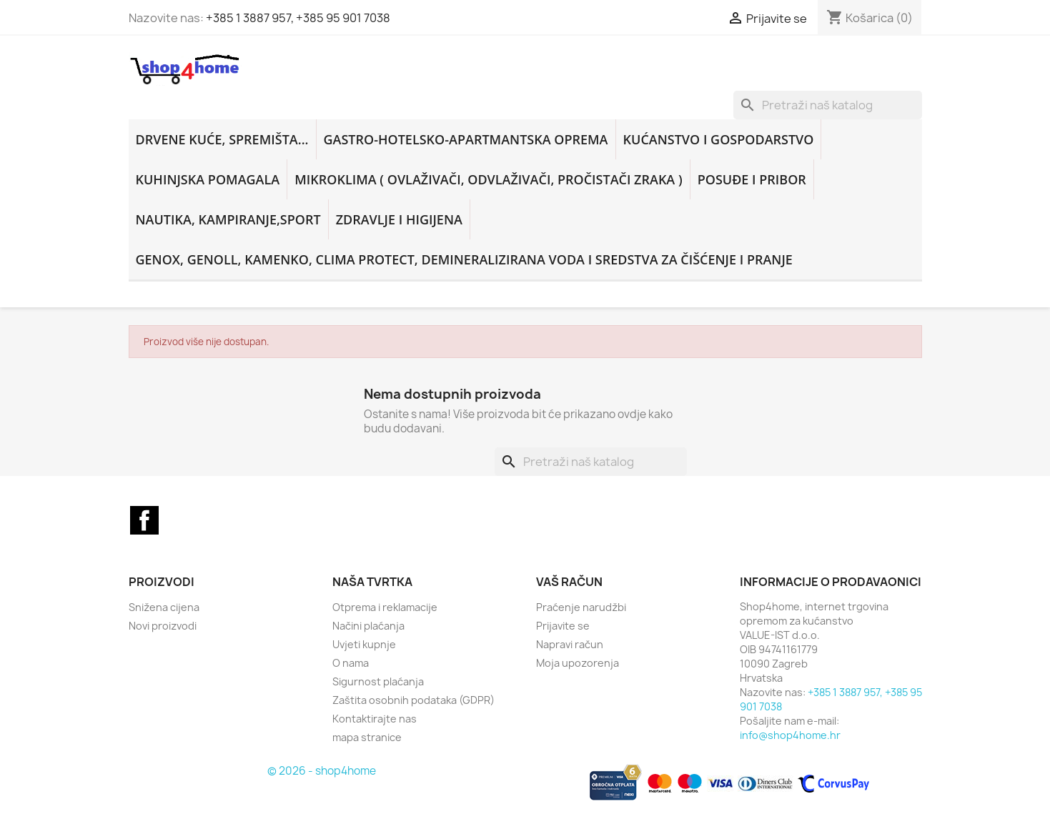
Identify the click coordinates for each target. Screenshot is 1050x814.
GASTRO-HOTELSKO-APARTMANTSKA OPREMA (466, 139)
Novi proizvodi (163, 625)
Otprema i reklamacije (384, 607)
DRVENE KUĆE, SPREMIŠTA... (222, 139)
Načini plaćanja (368, 625)
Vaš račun (569, 582)
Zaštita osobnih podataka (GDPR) (413, 700)
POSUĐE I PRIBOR (752, 179)
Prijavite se (563, 625)
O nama (350, 663)
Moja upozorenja (577, 663)
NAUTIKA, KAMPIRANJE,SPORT (228, 219)
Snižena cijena (164, 607)
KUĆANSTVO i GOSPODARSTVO (718, 139)
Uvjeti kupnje (364, 644)
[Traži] (827, 105)
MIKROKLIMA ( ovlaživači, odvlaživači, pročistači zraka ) (488, 179)
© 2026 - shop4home (321, 770)
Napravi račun (569, 644)
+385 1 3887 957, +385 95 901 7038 (298, 18)
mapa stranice (367, 737)
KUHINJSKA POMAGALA (208, 179)
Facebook (144, 520)
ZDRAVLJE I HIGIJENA (399, 219)
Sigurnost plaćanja (378, 681)
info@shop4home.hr (790, 735)
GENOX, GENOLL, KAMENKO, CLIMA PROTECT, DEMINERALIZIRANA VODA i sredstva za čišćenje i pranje (464, 259)
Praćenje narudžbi (581, 607)
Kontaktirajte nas (374, 718)
